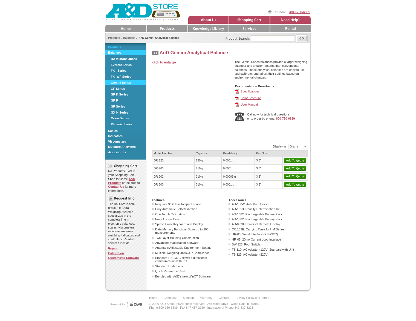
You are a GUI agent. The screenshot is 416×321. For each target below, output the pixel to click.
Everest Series (121, 64)
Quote (249, 20)
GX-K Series (119, 112)
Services (249, 28)
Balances (115, 52)
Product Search (234, 37)
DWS (125, 304)
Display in (279, 146)
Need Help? (290, 20)
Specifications (250, 91)
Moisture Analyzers (122, 146)
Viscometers (117, 141)
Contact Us (116, 186)
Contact (224, 297)
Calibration (116, 253)
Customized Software (123, 257)
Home (125, 28)
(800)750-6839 (299, 12)
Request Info (122, 198)
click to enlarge (164, 62)
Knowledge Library (208, 28)
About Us (208, 20)
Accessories (117, 152)
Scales (113, 130)
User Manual (249, 104)
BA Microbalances (124, 58)
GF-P (114, 100)
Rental (290, 28)
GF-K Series (119, 94)
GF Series (118, 88)
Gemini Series (121, 82)
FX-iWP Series (121, 76)
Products (114, 47)
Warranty (206, 297)
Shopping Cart (122, 166)
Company (170, 297)
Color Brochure (251, 98)
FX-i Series (118, 70)
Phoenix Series (121, 124)
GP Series (118, 106)
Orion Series (120, 118)
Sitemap (188, 297)
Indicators (115, 136)
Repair (112, 248)
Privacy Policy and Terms (252, 297)
